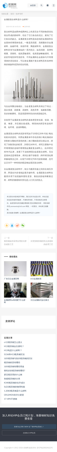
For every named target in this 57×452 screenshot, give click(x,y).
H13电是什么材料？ (13, 350)
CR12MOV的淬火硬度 (14, 395)
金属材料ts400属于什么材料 (14, 301)
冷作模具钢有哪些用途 (14, 366)
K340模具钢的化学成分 (14, 382)
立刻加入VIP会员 (29, 433)
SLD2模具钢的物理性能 (14, 386)
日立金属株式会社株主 (40, 300)
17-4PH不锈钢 (10, 399)
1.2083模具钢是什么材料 (15, 391)
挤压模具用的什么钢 (13, 374)
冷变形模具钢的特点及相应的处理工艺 (41, 242)
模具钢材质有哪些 (12, 362)
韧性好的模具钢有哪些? (14, 370)
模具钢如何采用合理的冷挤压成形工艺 (15, 242)
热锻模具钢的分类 (12, 378)
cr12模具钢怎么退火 (13, 342)
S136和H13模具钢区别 (14, 354)
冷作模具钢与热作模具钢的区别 (18, 358)
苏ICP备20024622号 (45, 448)
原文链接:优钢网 (13, 213)
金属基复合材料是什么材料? (30, 213)
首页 (12, 14)
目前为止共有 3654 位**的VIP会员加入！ (29, 426)
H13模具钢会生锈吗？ (14, 346)
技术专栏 (19, 14)
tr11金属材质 (36, 278)
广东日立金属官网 (11, 278)
